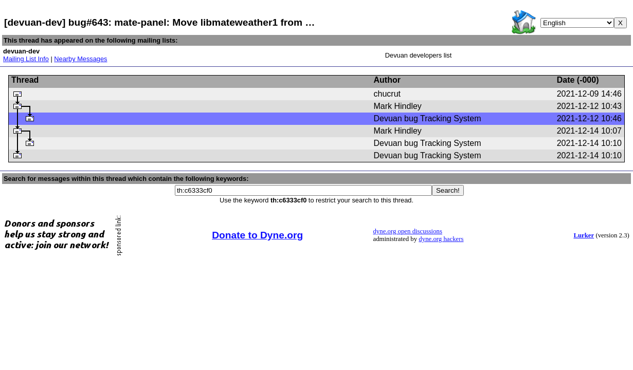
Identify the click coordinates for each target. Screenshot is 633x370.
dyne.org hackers (441, 239)
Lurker (583, 235)
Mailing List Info (26, 59)
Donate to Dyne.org (257, 235)
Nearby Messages (80, 59)
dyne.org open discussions (407, 231)
